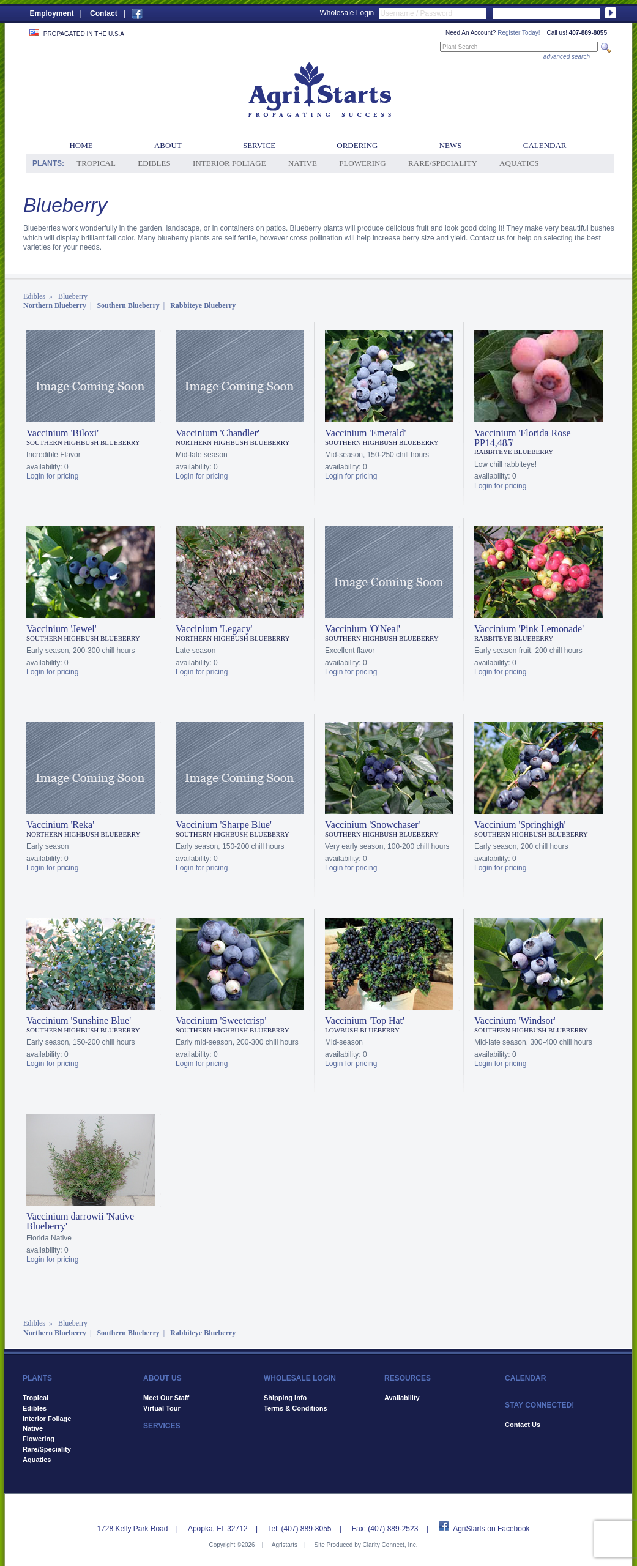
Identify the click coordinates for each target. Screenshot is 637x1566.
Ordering (357, 145)
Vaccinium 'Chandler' (217, 433)
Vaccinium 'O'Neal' (362, 629)
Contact (103, 13)
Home (80, 145)
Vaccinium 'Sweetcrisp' (221, 1020)
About (168, 145)
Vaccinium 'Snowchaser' (372, 824)
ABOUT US (162, 1378)
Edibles (154, 163)
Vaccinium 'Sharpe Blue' (224, 824)
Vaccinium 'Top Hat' (364, 1020)
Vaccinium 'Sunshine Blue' (78, 1020)
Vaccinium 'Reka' (60, 824)
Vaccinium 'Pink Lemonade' (529, 629)
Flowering (362, 163)
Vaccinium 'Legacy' (214, 629)
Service (259, 145)
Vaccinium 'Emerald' (365, 433)
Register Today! (518, 32)
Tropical (96, 163)
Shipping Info (285, 1397)
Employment (52, 13)
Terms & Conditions (295, 1408)
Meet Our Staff (166, 1397)
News (450, 145)
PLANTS (37, 1378)
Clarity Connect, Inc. (389, 1545)
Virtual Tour (162, 1408)
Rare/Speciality (442, 163)
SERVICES (161, 1426)
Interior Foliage (229, 163)
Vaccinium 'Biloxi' (62, 433)
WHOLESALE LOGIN (300, 1378)
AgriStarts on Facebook (491, 1528)
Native (302, 163)
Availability (402, 1397)
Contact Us (522, 1424)
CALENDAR (525, 1378)
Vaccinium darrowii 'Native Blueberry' (80, 1221)
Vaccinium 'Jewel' (61, 629)
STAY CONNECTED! (539, 1405)
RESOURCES (407, 1378)
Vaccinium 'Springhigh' (519, 824)
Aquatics (518, 163)
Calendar (545, 145)
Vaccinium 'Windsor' (515, 1020)
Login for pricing (52, 476)
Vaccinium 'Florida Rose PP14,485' (522, 438)
